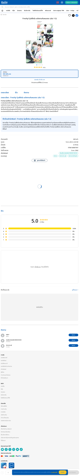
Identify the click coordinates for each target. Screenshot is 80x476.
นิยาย (55, 156)
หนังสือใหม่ (3, 360)
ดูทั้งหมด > (75, 290)
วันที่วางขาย (4, 150)
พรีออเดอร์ (48, 10)
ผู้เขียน (2, 372)
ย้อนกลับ (5, 15)
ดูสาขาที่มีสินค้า (39, 160)
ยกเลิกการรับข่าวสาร (6, 421)
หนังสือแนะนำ (4, 363)
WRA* (39, 22)
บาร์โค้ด (3, 147)
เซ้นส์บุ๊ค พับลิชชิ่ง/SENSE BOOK (68, 153)
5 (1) (44, 67)
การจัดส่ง (3, 412)
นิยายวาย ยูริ (63, 156)
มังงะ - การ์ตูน (70, 10)
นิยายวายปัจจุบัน (73, 156)
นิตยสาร (19, 10)
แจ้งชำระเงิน (4, 415)
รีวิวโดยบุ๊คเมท (4, 378)
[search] (2, 7)
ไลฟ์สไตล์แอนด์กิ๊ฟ (38, 10)
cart (62, 2)
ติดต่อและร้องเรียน (5, 432)
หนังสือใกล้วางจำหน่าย (6, 366)
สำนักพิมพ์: (4, 153)
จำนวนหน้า (4, 139)
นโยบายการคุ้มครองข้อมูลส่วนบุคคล (10, 438)
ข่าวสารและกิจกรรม (5, 375)
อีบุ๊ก (13, 10)
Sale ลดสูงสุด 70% (58, 10)
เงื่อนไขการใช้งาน (5, 435)
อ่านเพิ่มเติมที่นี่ (54, 472)
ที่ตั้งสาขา (3, 440)
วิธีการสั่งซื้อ (4, 406)
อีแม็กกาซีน (27, 10)
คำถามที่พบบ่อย (5, 418)
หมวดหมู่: (4, 156)
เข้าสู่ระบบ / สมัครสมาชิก (71, 2)
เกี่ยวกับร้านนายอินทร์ (6, 429)
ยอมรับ (62, 472)
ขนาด (2, 142)
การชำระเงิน (4, 409)
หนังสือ (8, 10)
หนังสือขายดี (4, 358)
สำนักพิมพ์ (3, 369)
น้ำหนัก (3, 145)
